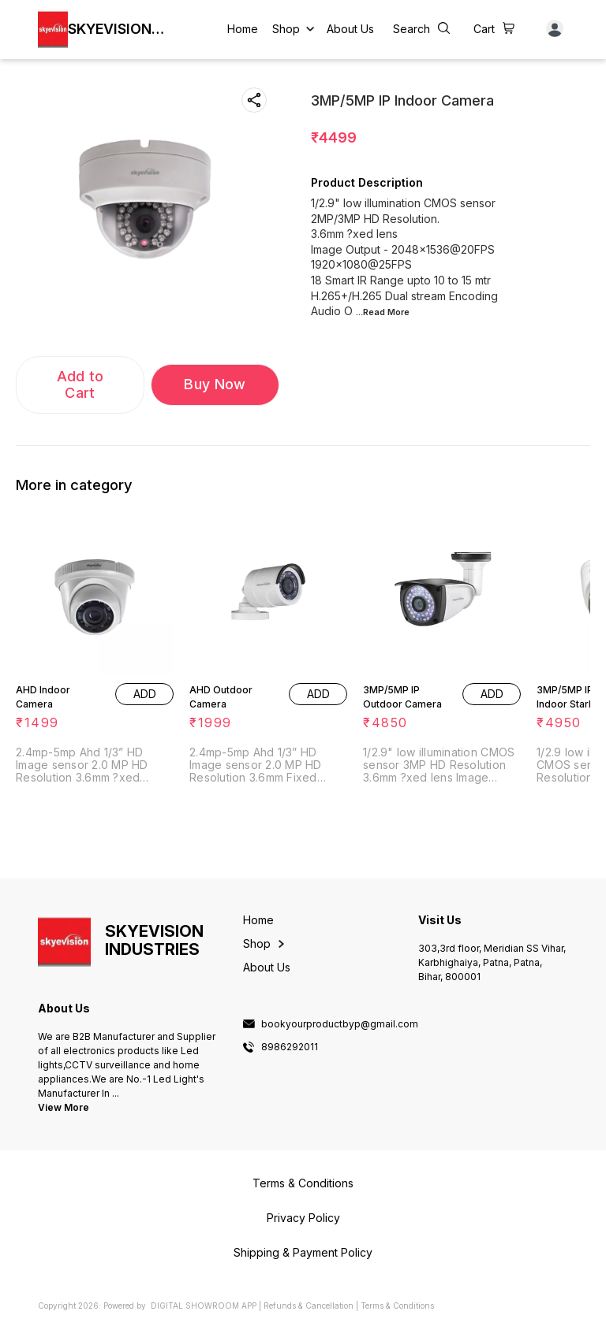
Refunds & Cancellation (309, 1305)
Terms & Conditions (397, 1305)
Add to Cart (80, 384)
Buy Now (214, 384)
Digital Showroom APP (203, 1305)
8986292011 (289, 1047)
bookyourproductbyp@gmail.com (339, 1024)
